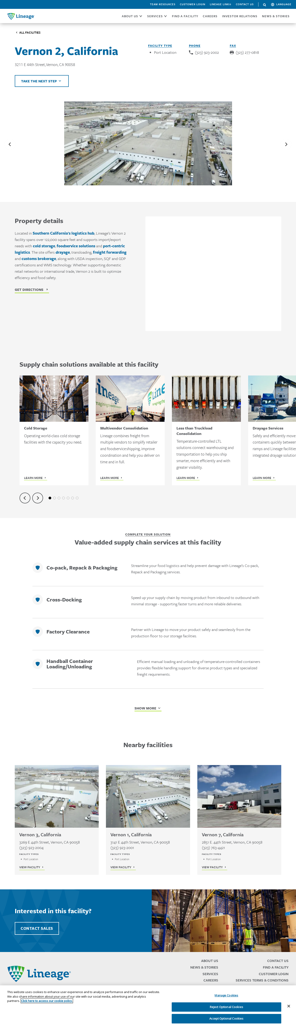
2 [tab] (54, 498)
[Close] (289, 1006)
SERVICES (155, 16)
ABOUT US (130, 16)
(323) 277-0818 (247, 52)
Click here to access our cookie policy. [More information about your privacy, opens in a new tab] (47, 1001)
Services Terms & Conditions (262, 980)
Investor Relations (239, 16)
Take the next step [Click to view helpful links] (39, 81)
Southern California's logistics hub (63, 233)
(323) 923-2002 (207, 52)
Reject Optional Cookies (226, 1007)
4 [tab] (63, 498)
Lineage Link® (220, 4)
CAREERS (210, 16)
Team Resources (162, 4)
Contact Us (245, 4)
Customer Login (192, 4)
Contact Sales (37, 928)
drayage (63, 252)
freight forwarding (110, 252)
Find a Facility (276, 967)
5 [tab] (68, 498)
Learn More (33, 478)
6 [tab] (72, 498)
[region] (148, 1006)
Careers (210, 980)
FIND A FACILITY (185, 16)
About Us (209, 960)
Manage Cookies (226, 995)
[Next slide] (286, 144)
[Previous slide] (10, 144)
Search (264, 5)
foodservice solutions (76, 246)
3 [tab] (59, 498)
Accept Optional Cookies (226, 1018)
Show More (145, 708)
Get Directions (29, 289)
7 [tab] (77, 498)
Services (210, 974)
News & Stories (276, 16)
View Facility (29, 867)
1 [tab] (50, 498)
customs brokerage (39, 258)
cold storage (44, 246)
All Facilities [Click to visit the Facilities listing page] (30, 32)
